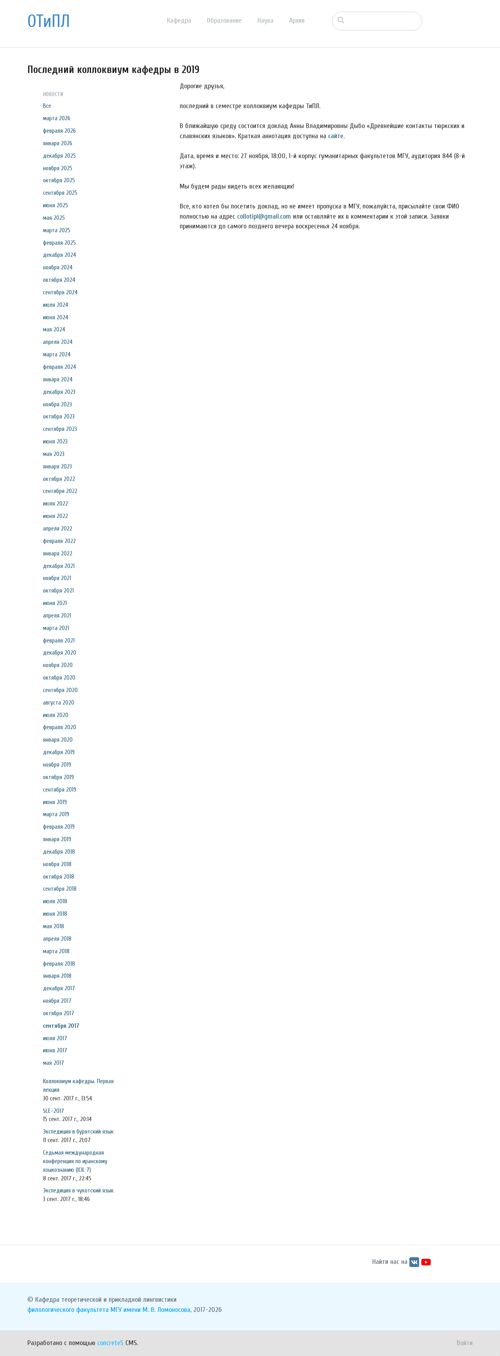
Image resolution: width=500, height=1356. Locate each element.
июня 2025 (55, 205)
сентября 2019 (59, 789)
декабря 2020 (59, 652)
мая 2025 (54, 217)
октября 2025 (59, 180)
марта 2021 (56, 628)
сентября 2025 (60, 192)
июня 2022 (55, 516)
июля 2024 (55, 304)
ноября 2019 (57, 764)
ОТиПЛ (48, 21)
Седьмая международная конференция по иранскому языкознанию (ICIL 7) (75, 1161)
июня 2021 (55, 603)
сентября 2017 (61, 1025)
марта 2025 (56, 230)
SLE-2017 (53, 1110)
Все (47, 105)
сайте (335, 136)
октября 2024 (59, 279)
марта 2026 (56, 118)
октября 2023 (59, 416)
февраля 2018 (59, 963)
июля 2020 (55, 715)
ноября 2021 (57, 578)
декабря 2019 (59, 752)
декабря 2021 (59, 565)
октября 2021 (58, 590)
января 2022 (57, 553)
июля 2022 (55, 503)
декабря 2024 (59, 254)
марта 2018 (56, 951)
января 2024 (58, 379)
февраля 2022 (59, 541)
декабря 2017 (59, 988)
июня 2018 (55, 913)
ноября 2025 (57, 168)
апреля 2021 (57, 615)
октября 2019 (58, 777)
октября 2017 (58, 1013)
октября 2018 (58, 876)
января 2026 (57, 143)
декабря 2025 (59, 155)
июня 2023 (55, 441)
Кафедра (179, 20)
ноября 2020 (58, 665)
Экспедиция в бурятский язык (78, 1131)
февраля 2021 (59, 640)
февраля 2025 (59, 242)
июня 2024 (55, 317)
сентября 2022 (60, 491)
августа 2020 (58, 702)
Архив (297, 20)
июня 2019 (55, 802)
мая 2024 (54, 329)
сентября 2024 (60, 292)
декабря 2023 (59, 391)
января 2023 (57, 466)
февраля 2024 (59, 366)
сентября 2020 (60, 690)
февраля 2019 (59, 826)
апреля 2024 (58, 341)
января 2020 (58, 739)
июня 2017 (55, 1050)
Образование (224, 20)
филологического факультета (68, 1310)
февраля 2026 (59, 130)
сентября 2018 (60, 888)
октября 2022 (59, 478)
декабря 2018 (59, 851)
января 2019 (57, 839)
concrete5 (110, 1343)
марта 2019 (56, 814)
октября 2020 (59, 677)
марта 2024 (57, 354)
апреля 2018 (57, 938)
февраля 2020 (59, 727)
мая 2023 (53, 453)
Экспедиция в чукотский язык (78, 1190)
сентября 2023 (60, 428)
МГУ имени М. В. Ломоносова (150, 1310)
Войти (465, 1343)
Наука (265, 20)
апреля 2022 (57, 528)
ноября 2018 (57, 864)
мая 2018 (53, 926)
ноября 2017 (57, 1000)
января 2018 (57, 975)
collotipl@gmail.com (264, 216)
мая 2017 (53, 1062)
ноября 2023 (57, 404)
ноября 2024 (58, 267)
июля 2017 (55, 1038)
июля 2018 (55, 901)
